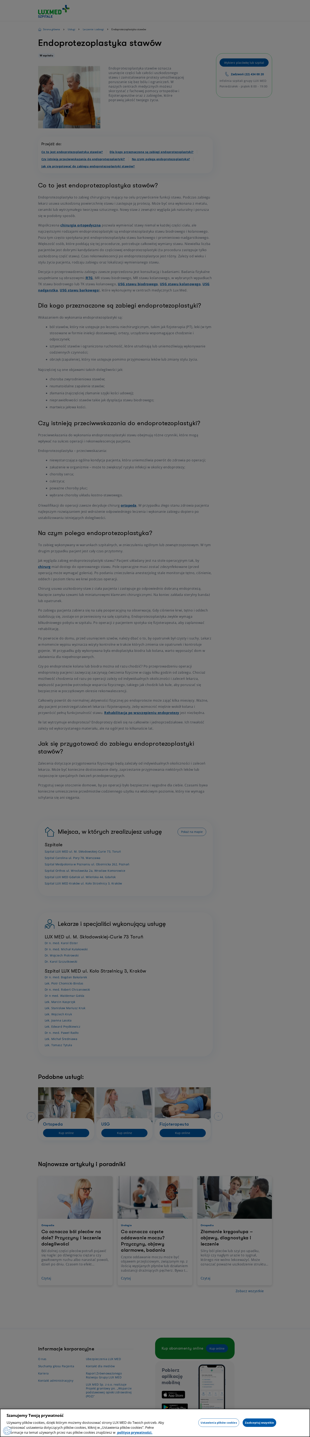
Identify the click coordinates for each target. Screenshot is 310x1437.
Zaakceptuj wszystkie (259, 1422)
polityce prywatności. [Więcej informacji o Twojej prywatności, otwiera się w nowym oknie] (134, 1432)
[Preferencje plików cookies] (7, 1431)
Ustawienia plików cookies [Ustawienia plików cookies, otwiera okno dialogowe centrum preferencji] (219, 1422)
